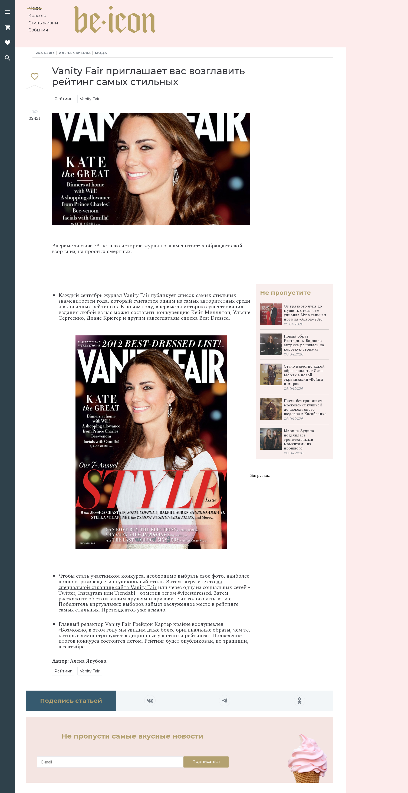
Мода (34, 8)
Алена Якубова (75, 53)
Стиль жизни (43, 22)
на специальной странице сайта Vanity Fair (140, 584)
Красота (37, 15)
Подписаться (206, 761)
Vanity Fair (90, 98)
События (38, 30)
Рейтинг (63, 98)
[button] (7, 12)
